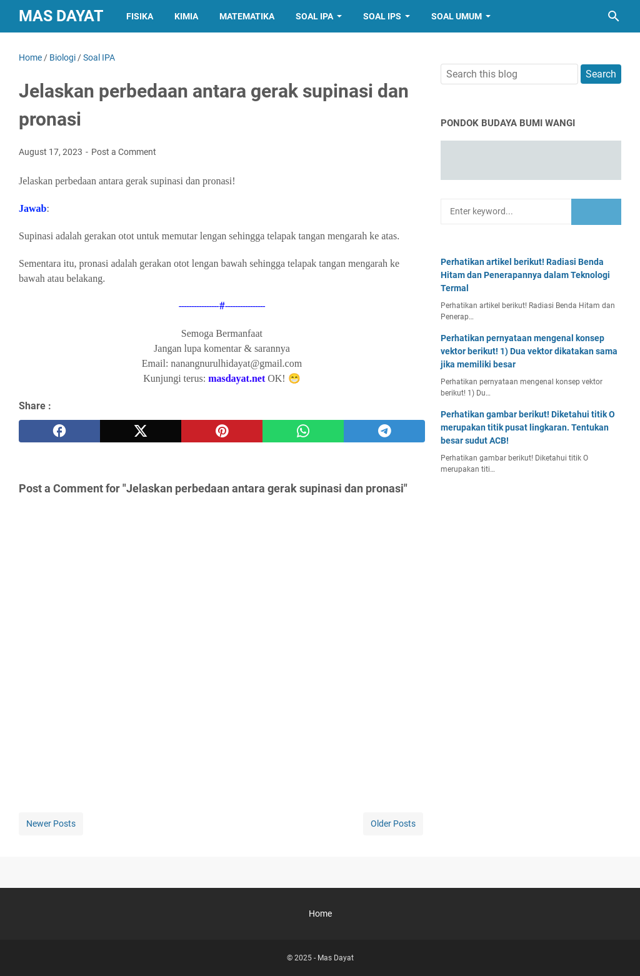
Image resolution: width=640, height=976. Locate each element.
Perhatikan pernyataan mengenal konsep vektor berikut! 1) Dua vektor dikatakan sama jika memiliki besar (529, 351)
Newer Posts (51, 824)
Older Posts (393, 824)
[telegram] (384, 431)
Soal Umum (456, 16)
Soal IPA (314, 16)
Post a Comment (123, 152)
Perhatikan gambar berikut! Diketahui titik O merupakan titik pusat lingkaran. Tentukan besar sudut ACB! (528, 427)
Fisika (139, 16)
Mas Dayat (61, 16)
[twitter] (140, 431)
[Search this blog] (613, 16)
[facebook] (59, 431)
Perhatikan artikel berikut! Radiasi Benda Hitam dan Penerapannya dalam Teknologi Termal (525, 275)
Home (320, 914)
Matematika (246, 16)
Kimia (186, 16)
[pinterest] (221, 431)
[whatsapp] (303, 431)
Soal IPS (382, 16)
